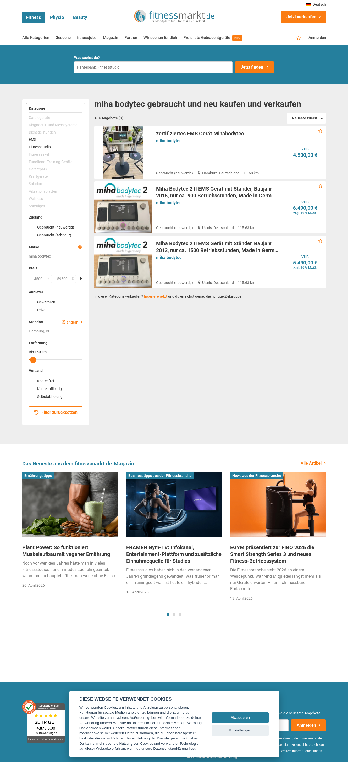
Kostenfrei (45, 381)
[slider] (33, 360)
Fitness (33, 17)
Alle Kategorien (35, 37)
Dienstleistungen (42, 132)
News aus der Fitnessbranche (256, 476)
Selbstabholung (50, 396)
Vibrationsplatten (43, 191)
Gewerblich (46, 302)
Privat (42, 310)
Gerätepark (38, 169)
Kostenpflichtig (49, 389)
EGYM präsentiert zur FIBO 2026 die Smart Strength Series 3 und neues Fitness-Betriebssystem (272, 554)
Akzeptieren (240, 718)
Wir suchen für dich (160, 37)
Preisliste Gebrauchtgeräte (212, 38)
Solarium (36, 184)
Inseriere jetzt (155, 296)
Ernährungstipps (38, 476)
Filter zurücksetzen (56, 412)
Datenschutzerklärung (221, 757)
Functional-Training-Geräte (50, 162)
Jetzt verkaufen (301, 16)
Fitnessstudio (40, 147)
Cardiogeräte (39, 117)
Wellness (36, 199)
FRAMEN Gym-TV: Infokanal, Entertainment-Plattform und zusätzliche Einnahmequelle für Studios (174, 554)
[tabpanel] (70, 531)
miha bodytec (168, 140)
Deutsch (316, 4)
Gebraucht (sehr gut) (54, 235)
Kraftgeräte (38, 176)
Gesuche (63, 37)
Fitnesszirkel (39, 154)
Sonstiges (37, 206)
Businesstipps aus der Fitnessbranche (160, 476)
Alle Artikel (311, 463)
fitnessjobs (87, 37)
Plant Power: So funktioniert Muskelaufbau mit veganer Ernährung (66, 550)
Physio (57, 17)
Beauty (80, 17)
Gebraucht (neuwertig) (55, 227)
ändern (72, 322)
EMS (32, 139)
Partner (130, 37)
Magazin (110, 37)
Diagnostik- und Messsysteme (53, 125)
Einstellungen (240, 730)
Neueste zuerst (304, 118)
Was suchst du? (87, 57)
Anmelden (317, 37)
